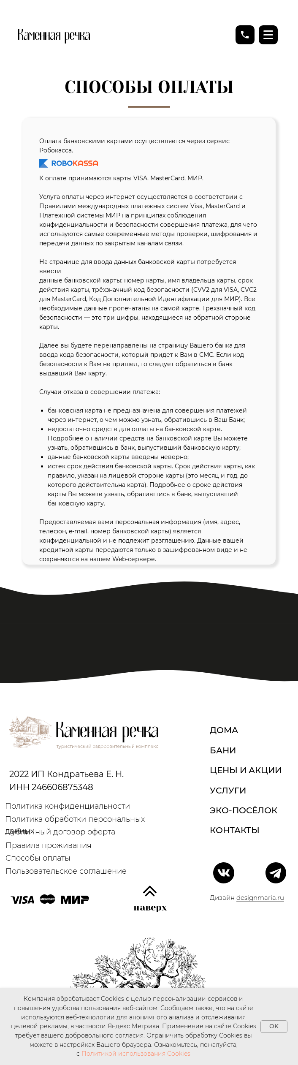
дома (224, 730)
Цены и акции (246, 770)
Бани (223, 750)
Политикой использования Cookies (135, 1053)
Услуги (228, 790)
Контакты (235, 830)
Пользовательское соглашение (66, 871)
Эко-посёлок (243, 810)
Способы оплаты (37, 857)
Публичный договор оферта (60, 831)
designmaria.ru (260, 898)
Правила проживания (48, 845)
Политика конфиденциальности (67, 805)
